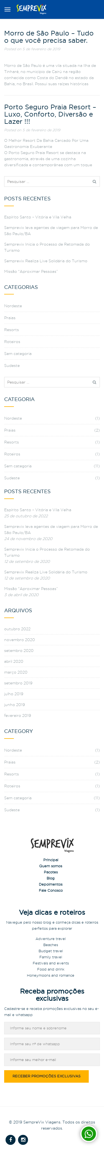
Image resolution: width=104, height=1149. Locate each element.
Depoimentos (50, 884)
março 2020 (15, 672)
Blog (51, 878)
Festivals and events (51, 963)
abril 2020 (13, 661)
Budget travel (51, 951)
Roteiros (12, 341)
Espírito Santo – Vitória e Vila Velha (37, 217)
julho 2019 (13, 694)
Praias (10, 318)
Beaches (50, 945)
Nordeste (13, 306)
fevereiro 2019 (17, 715)
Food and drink (50, 969)
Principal (50, 860)
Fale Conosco (51, 890)
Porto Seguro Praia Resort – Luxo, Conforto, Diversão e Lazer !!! (50, 114)
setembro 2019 (18, 683)
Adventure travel (50, 939)
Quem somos (50, 866)
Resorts (11, 329)
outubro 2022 (17, 629)
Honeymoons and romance (50, 975)
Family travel (50, 957)
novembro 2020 (19, 640)
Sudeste (12, 365)
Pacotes (51, 872)
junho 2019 (14, 704)
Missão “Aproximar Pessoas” (31, 271)
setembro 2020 (19, 650)
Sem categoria (18, 353)
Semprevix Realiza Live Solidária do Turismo (45, 261)
